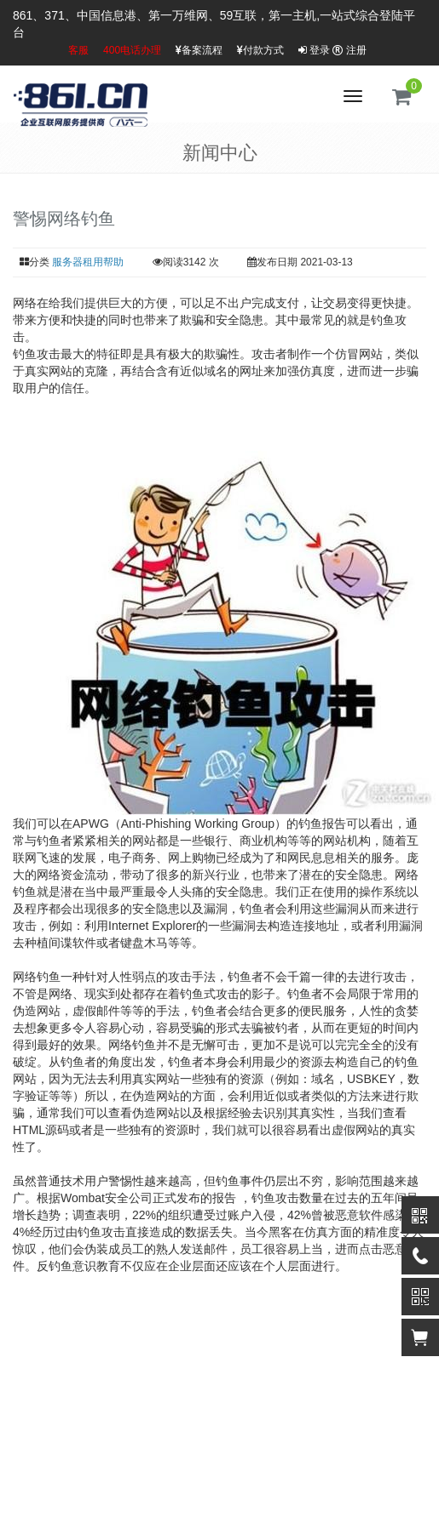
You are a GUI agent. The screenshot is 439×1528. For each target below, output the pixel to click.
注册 (349, 50)
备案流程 (199, 50)
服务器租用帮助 (88, 262)
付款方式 (260, 50)
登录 (314, 50)
